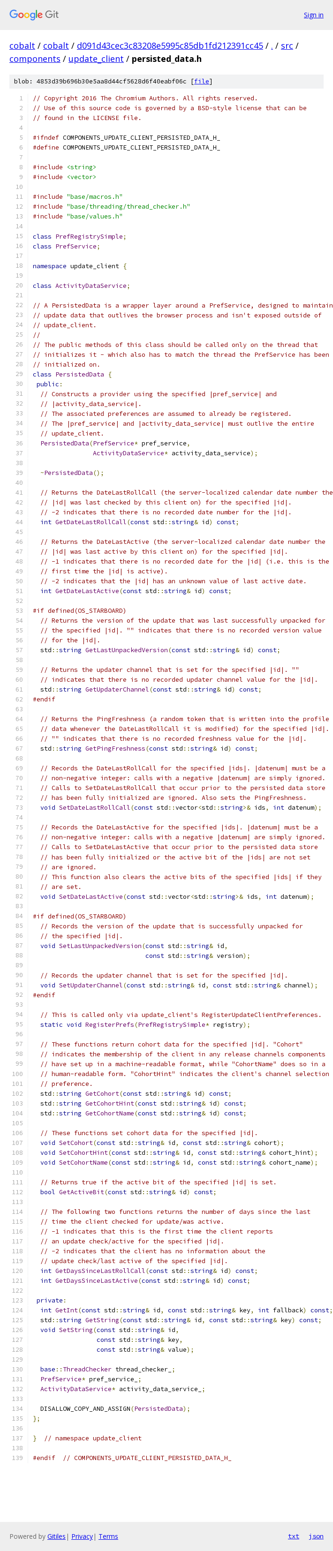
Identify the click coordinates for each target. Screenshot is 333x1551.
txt (293, 1536)
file (201, 81)
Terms (108, 1536)
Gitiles (56, 1536)
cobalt (22, 45)
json (316, 1536)
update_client (96, 58)
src (287, 45)
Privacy (82, 1536)
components (35, 58)
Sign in (314, 14)
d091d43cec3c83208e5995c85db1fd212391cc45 (170, 45)
